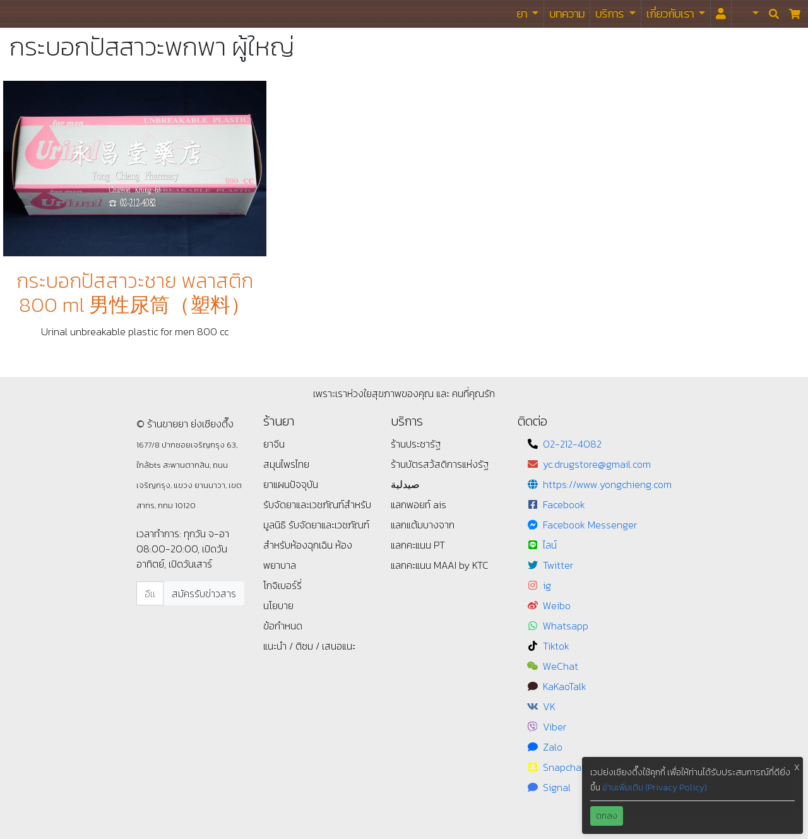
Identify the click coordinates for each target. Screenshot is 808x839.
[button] (748, 14)
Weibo (557, 605)
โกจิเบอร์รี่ (282, 585)
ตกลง (606, 816)
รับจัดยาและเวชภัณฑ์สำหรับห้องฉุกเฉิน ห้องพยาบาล (316, 545)
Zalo (552, 746)
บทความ (567, 13)
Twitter (558, 565)
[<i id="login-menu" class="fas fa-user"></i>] (721, 14)
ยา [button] (523, 13)
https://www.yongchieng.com (607, 484)
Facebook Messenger (590, 524)
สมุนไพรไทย (286, 464)
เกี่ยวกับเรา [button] (671, 13)
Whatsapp (565, 625)
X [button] (797, 767)
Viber (554, 726)
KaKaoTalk (564, 686)
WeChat (560, 666)
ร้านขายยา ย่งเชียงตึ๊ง (38, 14)
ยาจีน (274, 443)
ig (547, 585)
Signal (557, 787)
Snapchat (564, 767)
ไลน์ (550, 544)
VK (549, 706)
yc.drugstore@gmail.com (597, 464)
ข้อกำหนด (282, 625)
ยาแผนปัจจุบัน (290, 484)
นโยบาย (278, 605)
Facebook (564, 504)
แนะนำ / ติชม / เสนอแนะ (309, 645)
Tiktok (556, 645)
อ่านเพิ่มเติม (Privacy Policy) (654, 787)
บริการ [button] (610, 13)
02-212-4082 (572, 443)
